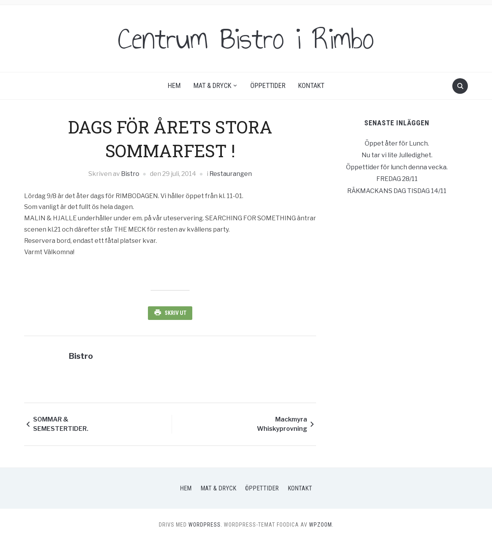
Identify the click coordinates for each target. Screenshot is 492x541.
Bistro (130, 173)
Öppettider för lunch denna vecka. (397, 167)
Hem (174, 85)
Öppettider (267, 85)
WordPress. (205, 525)
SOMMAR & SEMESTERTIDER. (60, 424)
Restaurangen (230, 173)
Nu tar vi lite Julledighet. (397, 155)
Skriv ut (175, 313)
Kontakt (311, 85)
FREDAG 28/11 (397, 179)
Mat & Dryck (212, 85)
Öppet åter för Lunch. (397, 143)
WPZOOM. (321, 525)
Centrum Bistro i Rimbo (246, 38)
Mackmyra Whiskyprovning (282, 424)
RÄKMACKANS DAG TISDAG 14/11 (396, 191)
